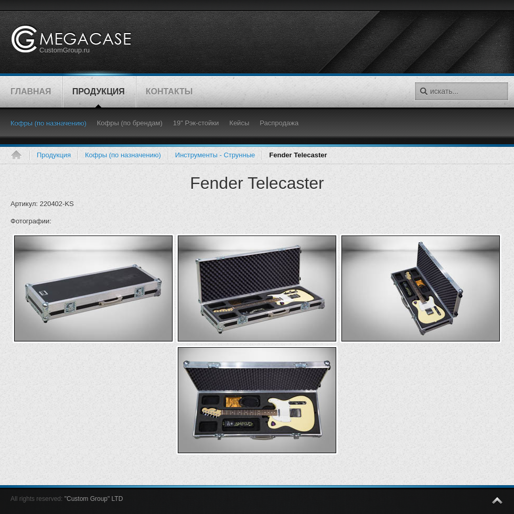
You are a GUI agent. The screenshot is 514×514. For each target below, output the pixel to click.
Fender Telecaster (257, 183)
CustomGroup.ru (64, 50)
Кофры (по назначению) (123, 155)
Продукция (54, 155)
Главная (19, 155)
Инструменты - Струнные (215, 155)
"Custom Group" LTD (94, 498)
